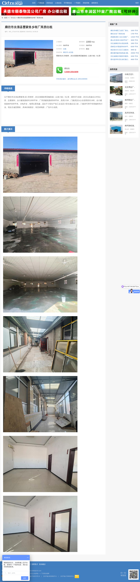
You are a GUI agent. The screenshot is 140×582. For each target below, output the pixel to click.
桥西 (126, 103)
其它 (126, 116)
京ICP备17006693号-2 (67, 576)
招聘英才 (35, 564)
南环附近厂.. (130, 100)
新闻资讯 (95, 3)
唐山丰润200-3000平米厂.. (119, 40)
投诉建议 (42, 564)
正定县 (127, 78)
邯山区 (127, 129)
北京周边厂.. (130, 87)
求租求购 (86, 3)
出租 (65, 49)
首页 (33, 3)
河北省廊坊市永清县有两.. (119, 43)
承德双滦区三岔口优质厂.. (119, 37)
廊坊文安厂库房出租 (117, 34)
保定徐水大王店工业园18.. (119, 50)
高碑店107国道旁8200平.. (119, 46)
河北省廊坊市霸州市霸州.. (119, 56)
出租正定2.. (129, 74)
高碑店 (127, 91)
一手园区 (77, 3)
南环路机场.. (130, 126)
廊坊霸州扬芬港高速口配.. (119, 53)
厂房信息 (41, 3)
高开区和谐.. (130, 113)
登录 (137, 3)
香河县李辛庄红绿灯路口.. (119, 59)
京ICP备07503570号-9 (33, 576)
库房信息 (49, 3)
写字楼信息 (68, 3)
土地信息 (58, 3)
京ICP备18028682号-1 (50, 576)
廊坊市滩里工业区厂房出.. (119, 30)
